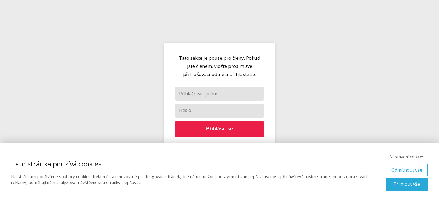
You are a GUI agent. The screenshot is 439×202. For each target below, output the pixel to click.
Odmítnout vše (406, 170)
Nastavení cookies (406, 156)
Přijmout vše (407, 184)
